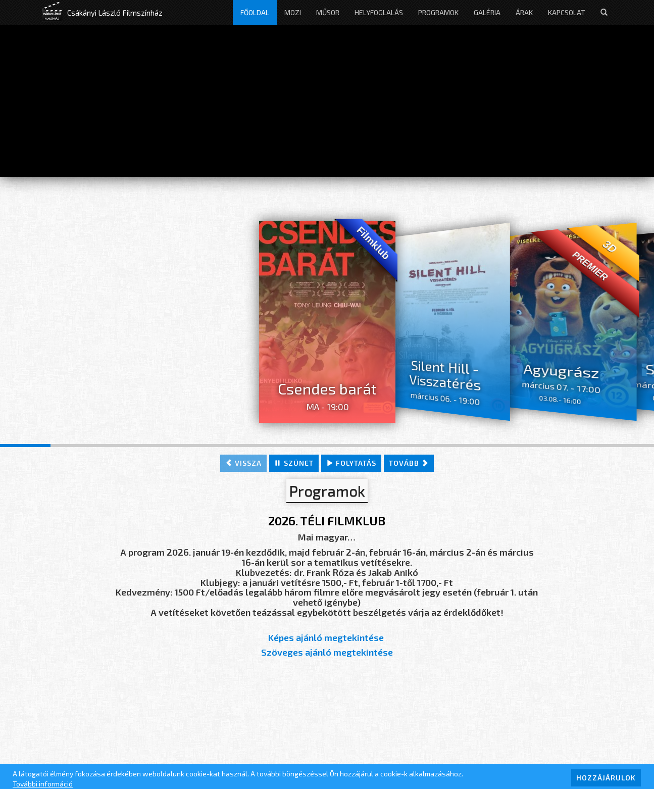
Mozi (292, 12)
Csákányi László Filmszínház (115, 12)
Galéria (487, 12)
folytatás (351, 463)
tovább (409, 463)
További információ (43, 783)
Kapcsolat (566, 12)
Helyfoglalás (379, 12)
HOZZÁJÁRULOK (606, 777)
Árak (524, 12)
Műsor (327, 12)
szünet (294, 463)
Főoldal (254, 12)
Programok (438, 12)
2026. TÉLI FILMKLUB (326, 520)
